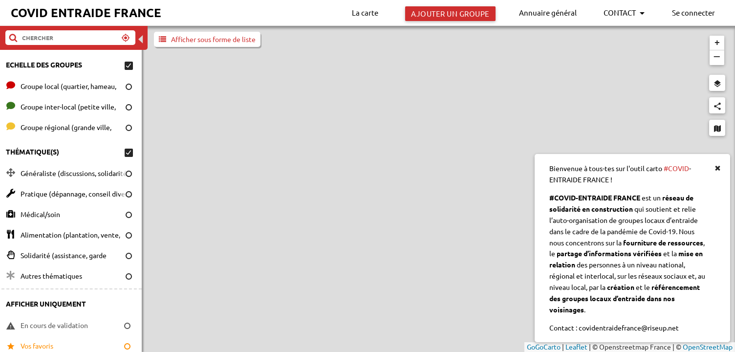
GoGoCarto (544, 346)
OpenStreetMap (708, 346)
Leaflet (576, 346)
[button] (717, 43)
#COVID (676, 168)
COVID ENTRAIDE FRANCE (86, 12)
